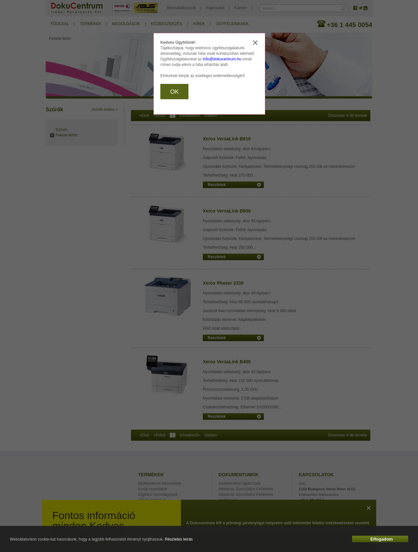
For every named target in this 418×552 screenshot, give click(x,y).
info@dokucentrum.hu (222, 59)
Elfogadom (381, 539)
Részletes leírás (179, 539)
